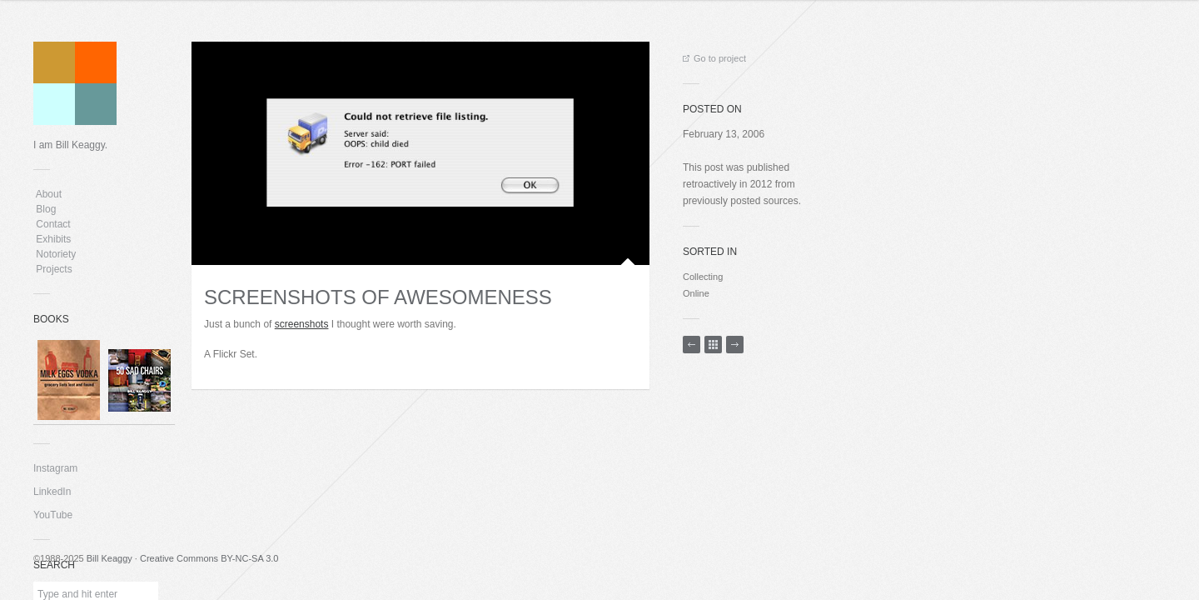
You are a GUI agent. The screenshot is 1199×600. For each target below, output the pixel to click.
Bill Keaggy (109, 558)
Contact (53, 224)
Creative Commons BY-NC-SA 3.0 (209, 558)
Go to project (714, 58)
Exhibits (53, 239)
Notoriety (54, 254)
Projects (54, 269)
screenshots (302, 324)
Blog (46, 209)
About (48, 194)
